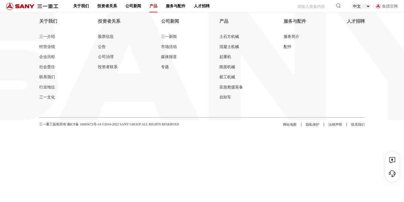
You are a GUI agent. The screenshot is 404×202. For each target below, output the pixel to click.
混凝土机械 (229, 47)
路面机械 (227, 67)
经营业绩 (47, 47)
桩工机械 (227, 77)
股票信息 (106, 37)
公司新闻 (133, 6)
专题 (165, 67)
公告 (102, 47)
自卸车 (225, 97)
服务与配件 (175, 6)
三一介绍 (47, 37)
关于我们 (81, 6)
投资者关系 (107, 6)
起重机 (225, 57)
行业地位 (47, 87)
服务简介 (291, 37)
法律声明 (335, 124)
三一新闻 (169, 37)
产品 (153, 6)
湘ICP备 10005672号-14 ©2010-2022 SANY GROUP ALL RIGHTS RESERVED (123, 124)
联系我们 (47, 77)
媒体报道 (169, 57)
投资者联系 (108, 67)
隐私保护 (312, 124)
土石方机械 (229, 37)
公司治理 (106, 57)
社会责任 (47, 67)
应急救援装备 (231, 87)
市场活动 (169, 47)
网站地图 (290, 124)
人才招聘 (202, 6)
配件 (287, 47)
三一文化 (47, 97)
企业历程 (47, 57)
